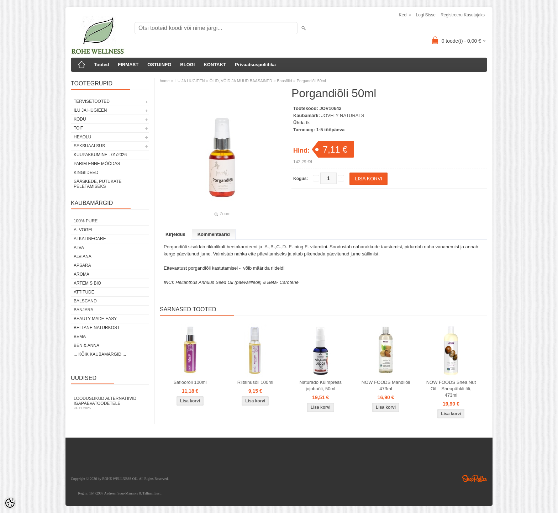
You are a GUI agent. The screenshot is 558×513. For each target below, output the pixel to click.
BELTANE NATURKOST (97, 327)
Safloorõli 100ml (189, 382)
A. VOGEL (84, 229)
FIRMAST (128, 64)
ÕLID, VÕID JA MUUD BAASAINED (241, 81)
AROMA (81, 274)
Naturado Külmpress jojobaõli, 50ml (320, 385)
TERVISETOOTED (92, 101)
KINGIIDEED (86, 172)
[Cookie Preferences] (10, 503)
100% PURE (86, 220)
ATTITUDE (84, 292)
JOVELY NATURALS (342, 115)
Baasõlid (284, 81)
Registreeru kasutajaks (463, 14)
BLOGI (187, 64)
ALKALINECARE (90, 238)
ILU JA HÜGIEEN (90, 110)
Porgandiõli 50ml (311, 81)
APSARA (82, 265)
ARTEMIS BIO (87, 283)
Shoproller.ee (474, 478)
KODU (80, 119)
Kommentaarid (214, 234)
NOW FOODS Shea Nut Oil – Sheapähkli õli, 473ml (451, 389)
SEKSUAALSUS (89, 145)
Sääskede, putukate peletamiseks (97, 184)
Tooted (101, 64)
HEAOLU (82, 136)
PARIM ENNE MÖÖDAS (97, 163)
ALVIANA (82, 256)
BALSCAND (85, 300)
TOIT (78, 128)
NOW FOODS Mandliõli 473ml (386, 385)
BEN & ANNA (86, 345)
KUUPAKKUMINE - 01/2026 (100, 154)
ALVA (79, 247)
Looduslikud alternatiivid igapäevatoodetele (110, 403)
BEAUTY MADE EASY (95, 318)
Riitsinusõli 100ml (255, 382)
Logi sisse (426, 14)
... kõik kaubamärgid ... (100, 354)
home (165, 81)
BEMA (80, 336)
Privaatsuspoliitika (255, 64)
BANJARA (83, 309)
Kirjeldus (175, 234)
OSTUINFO (159, 64)
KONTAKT (215, 64)
